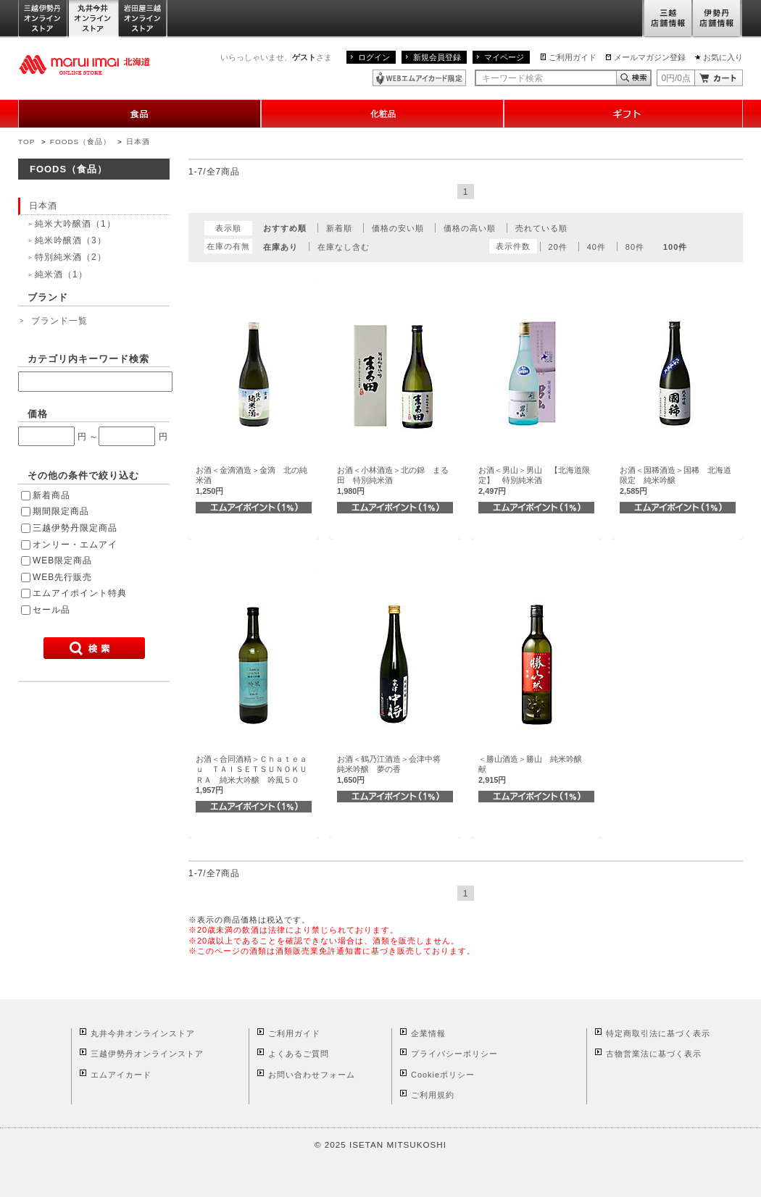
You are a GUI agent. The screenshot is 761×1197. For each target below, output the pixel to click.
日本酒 (138, 142)
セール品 (51, 610)
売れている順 (541, 228)
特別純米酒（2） (71, 257)
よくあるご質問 (298, 1053)
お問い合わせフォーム (311, 1074)
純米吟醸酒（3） (71, 240)
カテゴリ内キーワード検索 (88, 358)
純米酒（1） (61, 274)
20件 (558, 247)
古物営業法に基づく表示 (654, 1053)
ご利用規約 (432, 1095)
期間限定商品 (61, 511)
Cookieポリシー (443, 1074)
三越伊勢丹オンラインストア (43, 19)
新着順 (339, 228)
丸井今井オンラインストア (93, 19)
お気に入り (723, 57)
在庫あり (280, 247)
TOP (26, 142)
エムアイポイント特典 (80, 593)
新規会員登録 (437, 57)
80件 (634, 247)
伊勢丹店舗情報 (717, 19)
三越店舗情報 (667, 19)
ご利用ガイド (572, 57)
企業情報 (428, 1033)
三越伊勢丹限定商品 (75, 528)
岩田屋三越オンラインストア (143, 19)
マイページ (504, 57)
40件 (596, 247)
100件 (675, 247)
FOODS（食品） (80, 142)
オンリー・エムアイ (75, 544)
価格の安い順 (398, 228)
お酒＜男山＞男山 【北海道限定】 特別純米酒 (534, 480)
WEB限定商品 (62, 560)
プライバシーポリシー (454, 1053)
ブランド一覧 (59, 321)
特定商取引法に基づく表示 (658, 1033)
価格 (38, 413)
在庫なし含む (343, 247)
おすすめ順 (285, 228)
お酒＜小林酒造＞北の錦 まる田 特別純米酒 (393, 480)
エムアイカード (121, 1074)
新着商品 (51, 495)
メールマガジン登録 (650, 57)
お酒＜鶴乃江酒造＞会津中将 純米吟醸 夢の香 (393, 769)
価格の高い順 (470, 228)
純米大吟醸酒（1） (75, 224)
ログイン (374, 57)
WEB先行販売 (62, 577)
